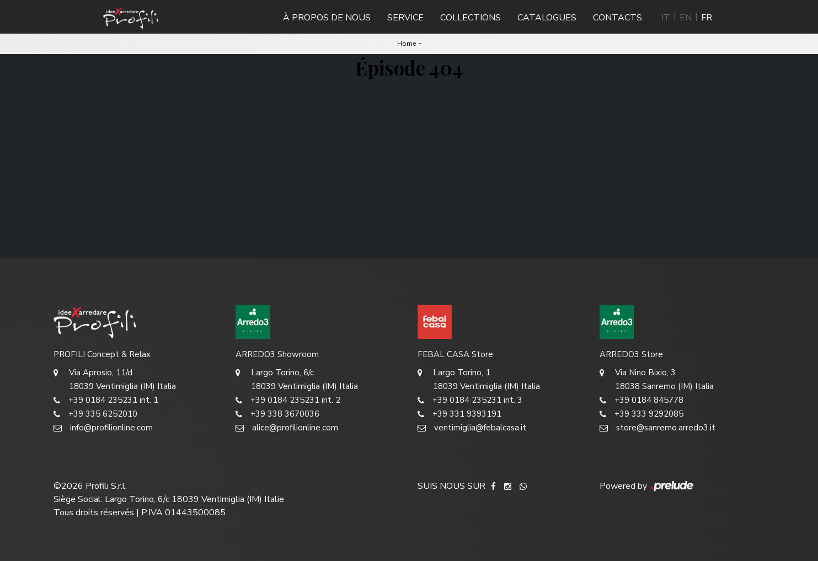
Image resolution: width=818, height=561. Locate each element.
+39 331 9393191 (459, 414)
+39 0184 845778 (641, 400)
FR (706, 18)
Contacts (617, 18)
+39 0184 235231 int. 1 (106, 400)
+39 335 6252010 (95, 414)
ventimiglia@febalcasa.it (472, 428)
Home (406, 43)
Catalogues (546, 18)
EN (686, 18)
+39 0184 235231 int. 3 (470, 400)
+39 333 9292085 (641, 414)
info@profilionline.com (103, 428)
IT (665, 18)
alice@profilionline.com (287, 428)
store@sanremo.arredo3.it (657, 428)
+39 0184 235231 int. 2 (288, 400)
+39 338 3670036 (277, 414)
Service (405, 18)
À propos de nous (327, 18)
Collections (470, 18)
